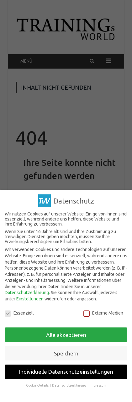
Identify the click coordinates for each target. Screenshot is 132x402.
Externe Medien (103, 312)
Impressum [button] (98, 385)
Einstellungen (30, 298)
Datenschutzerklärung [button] (69, 385)
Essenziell (19, 312)
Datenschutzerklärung (27, 292)
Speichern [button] (66, 353)
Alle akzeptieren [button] (66, 335)
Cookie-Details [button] (37, 385)
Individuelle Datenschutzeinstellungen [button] (66, 372)
